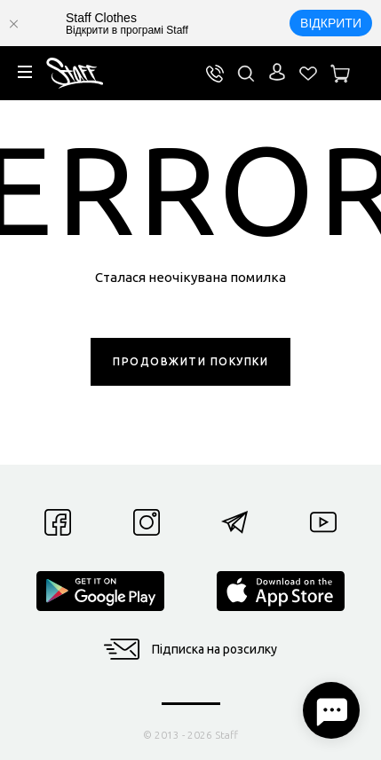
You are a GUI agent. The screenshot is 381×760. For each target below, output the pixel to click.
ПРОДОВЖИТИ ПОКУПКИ (190, 361)
